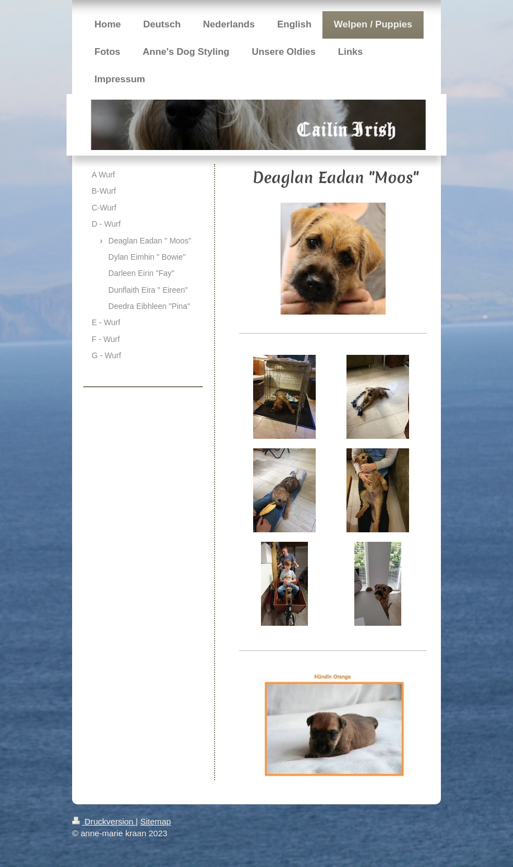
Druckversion (104, 821)
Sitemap (155, 821)
